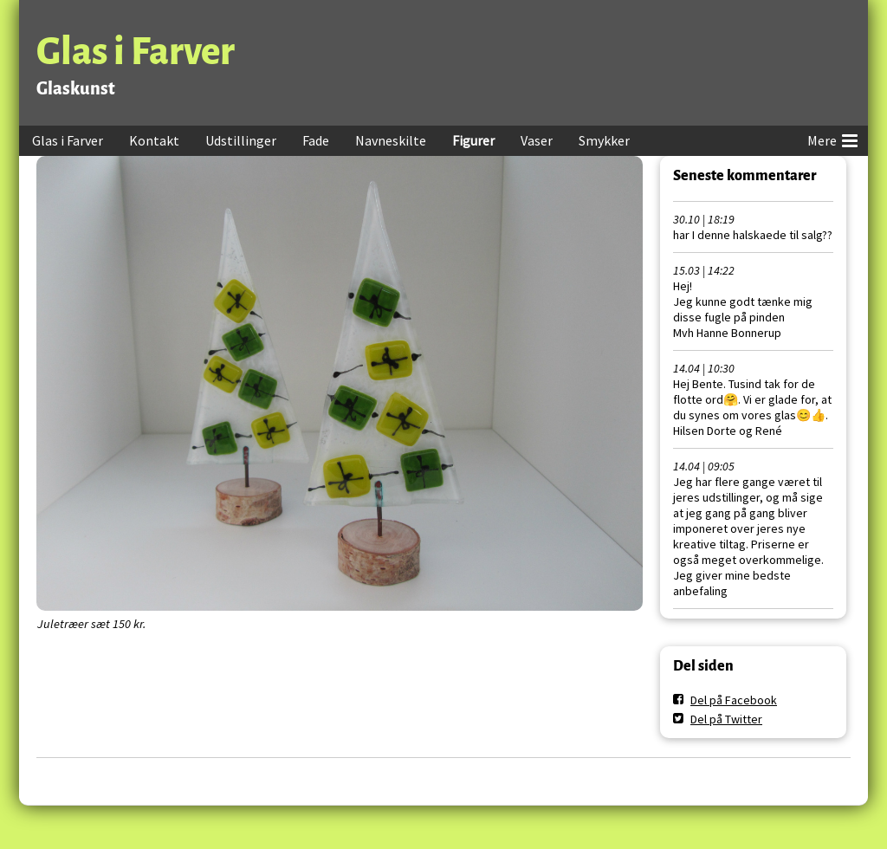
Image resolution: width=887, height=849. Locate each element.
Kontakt (154, 140)
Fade (315, 140)
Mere (832, 138)
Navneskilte (390, 140)
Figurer (473, 140)
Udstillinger (240, 140)
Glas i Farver (135, 51)
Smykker (604, 140)
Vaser (537, 140)
